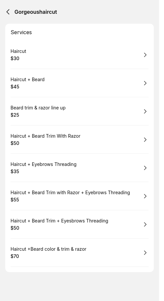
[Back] (7, 12)
